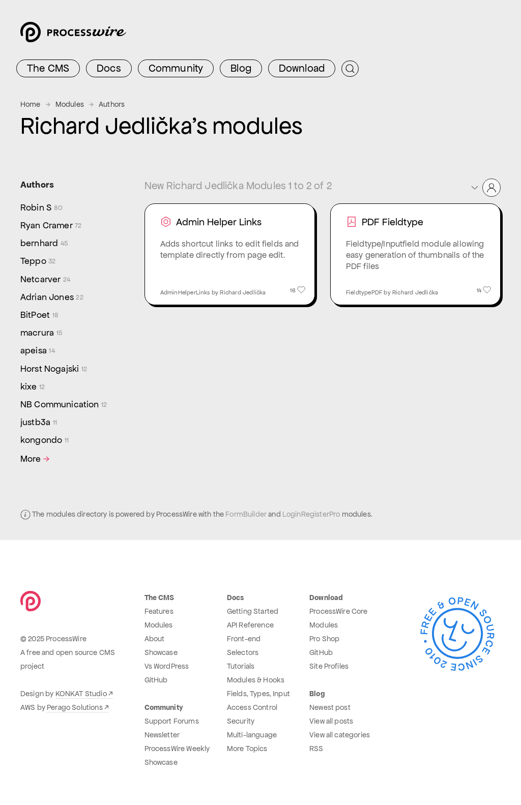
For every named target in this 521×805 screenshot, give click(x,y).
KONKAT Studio (81, 693)
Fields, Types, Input (258, 693)
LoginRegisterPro (311, 514)
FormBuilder (246, 514)
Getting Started (252, 611)
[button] (485, 187)
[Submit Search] (350, 69)
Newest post (330, 707)
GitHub (156, 679)
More (35, 459)
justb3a (38, 422)
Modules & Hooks (255, 679)
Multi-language (252, 734)
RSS (316, 748)
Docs (109, 68)
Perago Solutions (75, 707)
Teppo (38, 261)
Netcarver (45, 279)
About (154, 638)
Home (30, 104)
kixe (32, 386)
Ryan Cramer (51, 225)
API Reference (250, 625)
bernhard (44, 243)
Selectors (242, 652)
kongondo (44, 440)
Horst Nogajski (53, 369)
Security (240, 721)
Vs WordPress (166, 666)
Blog (240, 68)
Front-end (243, 638)
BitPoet (39, 315)
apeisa (37, 350)
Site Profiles (329, 666)
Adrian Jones (51, 297)
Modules (69, 104)
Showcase (161, 652)
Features (158, 611)
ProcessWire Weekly (177, 748)
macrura (41, 332)
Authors (112, 104)
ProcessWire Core (338, 611)
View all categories (339, 734)
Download (302, 68)
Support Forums (171, 721)
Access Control (252, 707)
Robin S (41, 207)
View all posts (331, 721)
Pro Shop (324, 638)
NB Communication (63, 404)
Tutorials (240, 666)
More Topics (247, 748)
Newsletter (162, 734)
